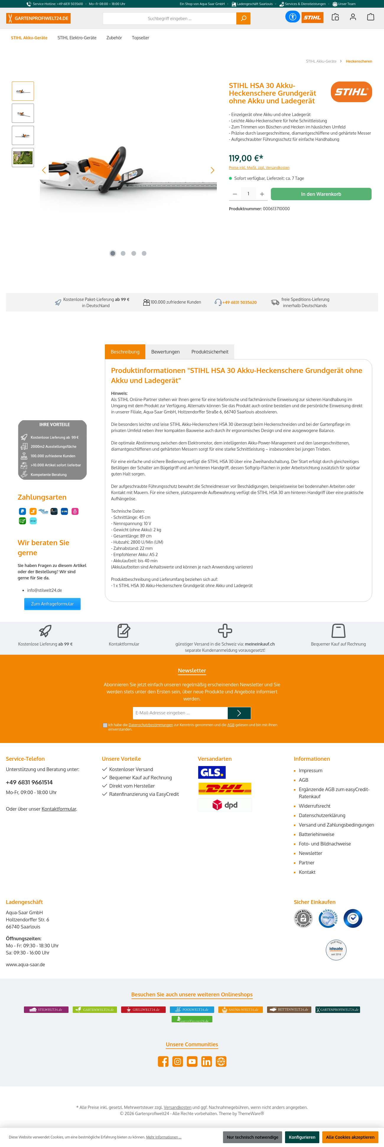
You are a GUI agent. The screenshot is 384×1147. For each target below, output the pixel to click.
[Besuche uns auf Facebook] (163, 1061)
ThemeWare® (251, 1113)
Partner (307, 863)
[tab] (125, 351)
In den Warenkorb (321, 194)
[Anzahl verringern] (235, 194)
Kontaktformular (124, 643)
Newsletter (310, 853)
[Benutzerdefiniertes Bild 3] (353, 918)
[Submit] (239, 713)
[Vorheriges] (44, 170)
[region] (114, 170)
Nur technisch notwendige (252, 1137)
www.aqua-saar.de (25, 964)
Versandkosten (177, 1107)
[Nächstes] (212, 170)
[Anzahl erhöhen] (262, 194)
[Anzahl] (248, 194)
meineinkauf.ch (260, 643)
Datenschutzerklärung (322, 815)
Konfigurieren (302, 1137)
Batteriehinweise (316, 834)
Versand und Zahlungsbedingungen (336, 825)
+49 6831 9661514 (29, 782)
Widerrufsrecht (315, 806)
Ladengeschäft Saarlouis (252, 4)
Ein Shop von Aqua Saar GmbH (202, 4)
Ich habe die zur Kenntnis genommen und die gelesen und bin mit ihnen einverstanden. (192, 726)
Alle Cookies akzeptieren (350, 1137)
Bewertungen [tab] (165, 352)
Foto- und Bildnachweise (325, 844)
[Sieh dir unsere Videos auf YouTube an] (192, 1061)
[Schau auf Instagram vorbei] (177, 1061)
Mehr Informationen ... (163, 1137)
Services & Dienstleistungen (302, 4)
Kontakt (307, 872)
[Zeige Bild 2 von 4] (123, 253)
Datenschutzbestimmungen (150, 724)
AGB (231, 724)
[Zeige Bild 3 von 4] (133, 253)
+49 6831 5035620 (239, 302)
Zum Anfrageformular (52, 604)
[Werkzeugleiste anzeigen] (292, 16)
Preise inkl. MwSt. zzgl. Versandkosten (259, 167)
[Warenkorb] (370, 17)
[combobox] (170, 18)
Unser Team (344, 4)
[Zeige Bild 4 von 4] (144, 253)
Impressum (310, 770)
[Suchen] (243, 18)
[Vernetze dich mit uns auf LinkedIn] (206, 1061)
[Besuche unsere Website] (221, 1061)
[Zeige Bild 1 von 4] (112, 253)
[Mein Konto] (353, 17)
